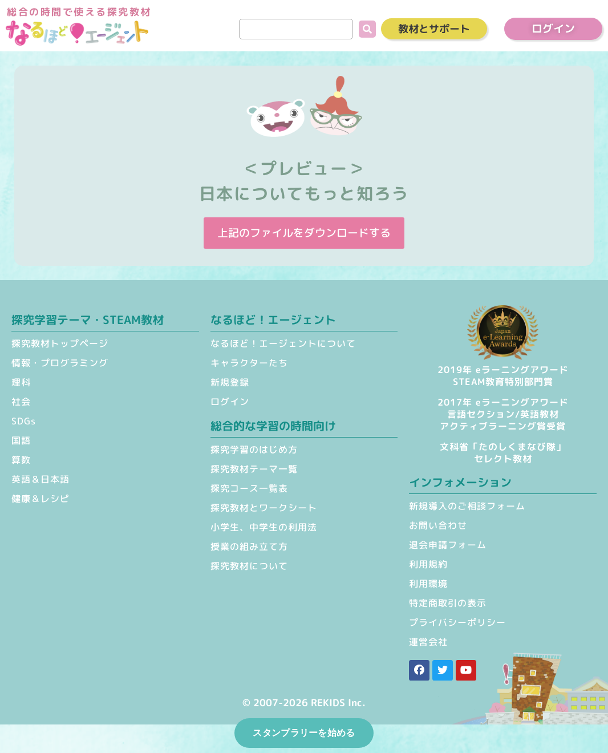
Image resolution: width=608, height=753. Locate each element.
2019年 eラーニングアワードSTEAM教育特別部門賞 (503, 375)
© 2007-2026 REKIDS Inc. (304, 702)
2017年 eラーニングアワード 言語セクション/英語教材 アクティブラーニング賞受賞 (503, 414)
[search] (296, 29)
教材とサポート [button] (434, 29)
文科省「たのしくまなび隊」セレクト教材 (503, 452)
